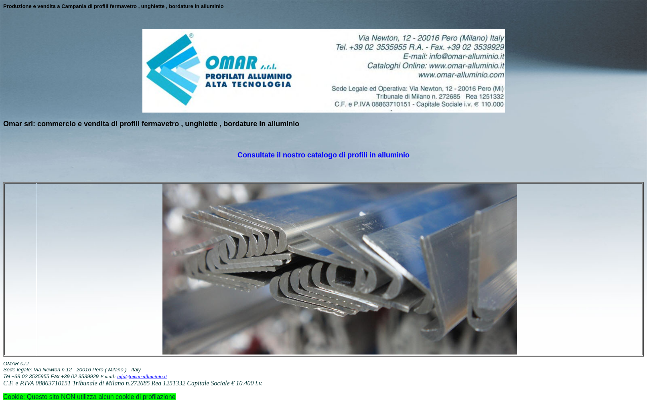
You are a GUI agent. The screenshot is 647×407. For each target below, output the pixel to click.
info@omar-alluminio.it (142, 376)
